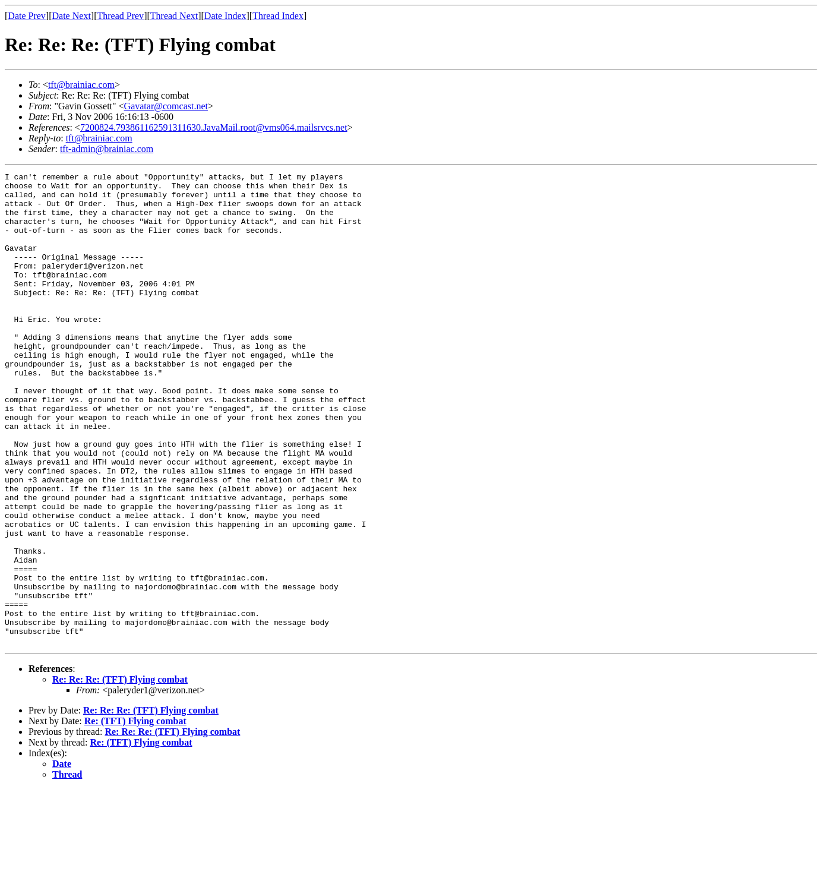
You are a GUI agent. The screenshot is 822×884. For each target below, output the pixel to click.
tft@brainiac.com (81, 85)
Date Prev (27, 16)
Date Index (225, 16)
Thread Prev (120, 16)
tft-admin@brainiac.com (106, 149)
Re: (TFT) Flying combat (135, 815)
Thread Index (277, 16)
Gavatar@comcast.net (166, 106)
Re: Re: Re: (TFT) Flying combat (120, 774)
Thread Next (174, 16)
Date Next (71, 16)
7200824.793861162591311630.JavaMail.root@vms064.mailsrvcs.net (213, 127)
